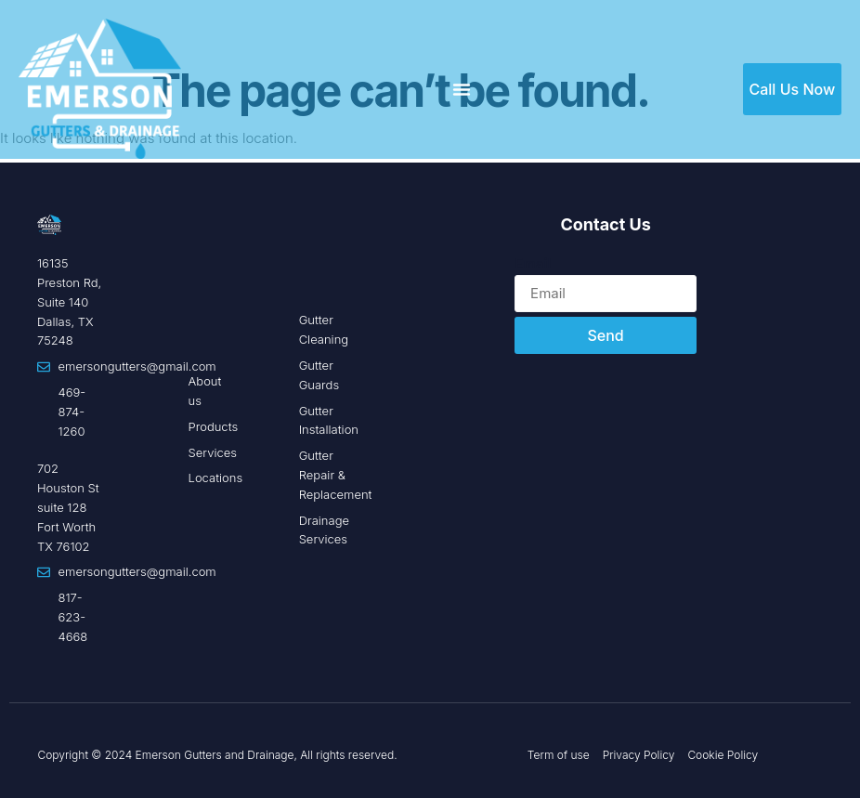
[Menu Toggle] (461, 89)
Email (533, 263)
